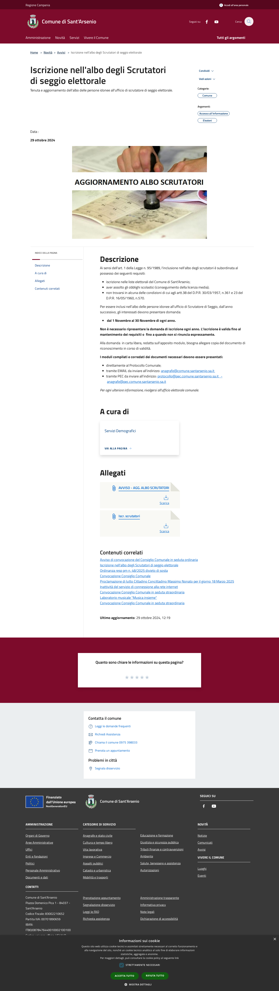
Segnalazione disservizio (99, 904)
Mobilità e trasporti (95, 877)
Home (34, 52)
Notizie (202, 835)
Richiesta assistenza (96, 918)
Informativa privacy (153, 904)
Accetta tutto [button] (124, 975)
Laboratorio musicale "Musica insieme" (128, 597)
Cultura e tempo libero (97, 842)
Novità (48, 52)
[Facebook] (204, 21)
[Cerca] (248, 21)
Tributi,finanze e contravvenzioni (161, 849)
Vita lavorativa (92, 849)
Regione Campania (38, 5)
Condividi (207, 71)
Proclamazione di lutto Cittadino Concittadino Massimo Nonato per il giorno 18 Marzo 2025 (167, 581)
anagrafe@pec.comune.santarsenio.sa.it (136, 381)
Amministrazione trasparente (159, 897)
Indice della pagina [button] (46, 253)
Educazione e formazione (156, 835)
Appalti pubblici (93, 863)
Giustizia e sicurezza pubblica (159, 842)
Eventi (202, 875)
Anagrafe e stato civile (97, 835)
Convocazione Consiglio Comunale (125, 576)
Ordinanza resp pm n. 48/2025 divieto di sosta (134, 570)
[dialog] (139, 963)
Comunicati (205, 842)
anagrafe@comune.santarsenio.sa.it (188, 370)
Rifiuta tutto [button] (155, 975)
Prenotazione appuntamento (102, 897)
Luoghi (202, 868)
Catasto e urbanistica (97, 870)
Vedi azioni (207, 79)
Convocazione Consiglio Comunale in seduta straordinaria (142, 592)
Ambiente (146, 856)
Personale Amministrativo (43, 870)
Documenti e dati (37, 877)
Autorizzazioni (149, 870)
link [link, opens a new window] (177, 958)
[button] (139, 984)
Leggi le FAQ (91, 911)
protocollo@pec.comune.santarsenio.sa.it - (190, 376)
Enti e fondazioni (37, 856)
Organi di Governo (37, 835)
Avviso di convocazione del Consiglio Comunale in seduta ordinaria (149, 559)
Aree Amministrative (39, 842)
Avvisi (61, 52)
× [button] (274, 939)
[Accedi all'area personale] (233, 5)
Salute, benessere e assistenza (160, 863)
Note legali (147, 911)
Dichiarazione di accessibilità (159, 918)
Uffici (29, 849)
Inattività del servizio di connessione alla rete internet (139, 586)
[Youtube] (214, 21)
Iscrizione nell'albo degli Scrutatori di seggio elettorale (139, 565)
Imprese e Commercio (97, 856)
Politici (30, 863)
